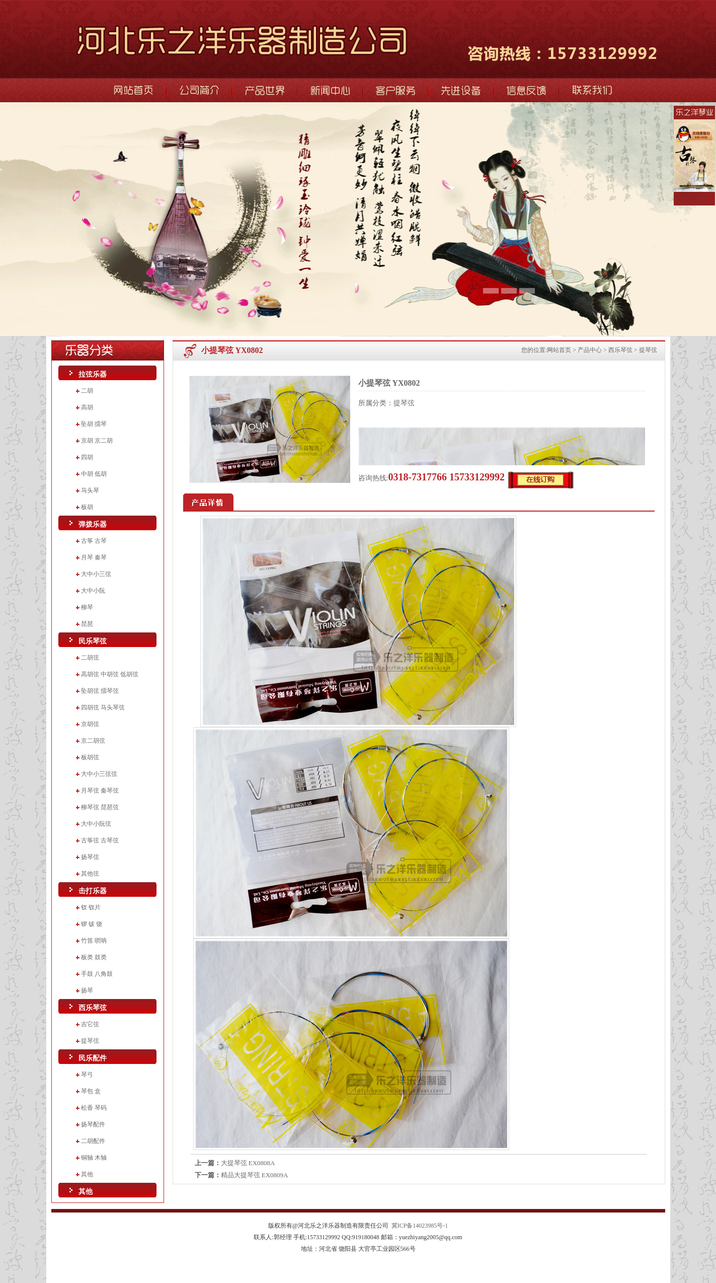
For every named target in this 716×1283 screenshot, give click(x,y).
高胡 (87, 407)
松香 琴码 (94, 1107)
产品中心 (590, 349)
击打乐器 (92, 891)
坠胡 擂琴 (94, 423)
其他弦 (90, 873)
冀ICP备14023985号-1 (419, 1225)
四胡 (87, 457)
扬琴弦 (90, 857)
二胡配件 (93, 1141)
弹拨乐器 (92, 524)
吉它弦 (90, 1024)
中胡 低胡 (94, 473)
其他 (87, 1174)
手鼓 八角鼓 (97, 973)
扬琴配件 (93, 1124)
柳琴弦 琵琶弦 (100, 807)
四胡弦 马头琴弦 (103, 707)
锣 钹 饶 (91, 924)
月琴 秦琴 (94, 557)
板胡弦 (90, 757)
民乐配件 (92, 1058)
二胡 (87, 390)
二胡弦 (90, 657)
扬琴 (87, 990)
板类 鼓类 (94, 957)
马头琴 (90, 490)
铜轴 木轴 (94, 1157)
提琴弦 (90, 1040)
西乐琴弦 (92, 1008)
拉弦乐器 (92, 374)
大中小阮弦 (96, 823)
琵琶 (87, 623)
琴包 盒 (91, 1091)
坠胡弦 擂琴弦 (100, 690)
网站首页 (559, 349)
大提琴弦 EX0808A (248, 1163)
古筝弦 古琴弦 (100, 840)
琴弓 (87, 1074)
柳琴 (87, 607)
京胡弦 (90, 724)
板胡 (87, 507)
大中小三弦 (96, 574)
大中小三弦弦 (99, 773)
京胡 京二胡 (97, 440)
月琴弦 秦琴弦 (100, 790)
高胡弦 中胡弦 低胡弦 (109, 674)
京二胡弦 (93, 740)
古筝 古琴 (94, 540)
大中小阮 (93, 590)
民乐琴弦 (92, 641)
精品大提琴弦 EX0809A (254, 1175)
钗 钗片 (91, 907)
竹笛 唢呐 (94, 940)
